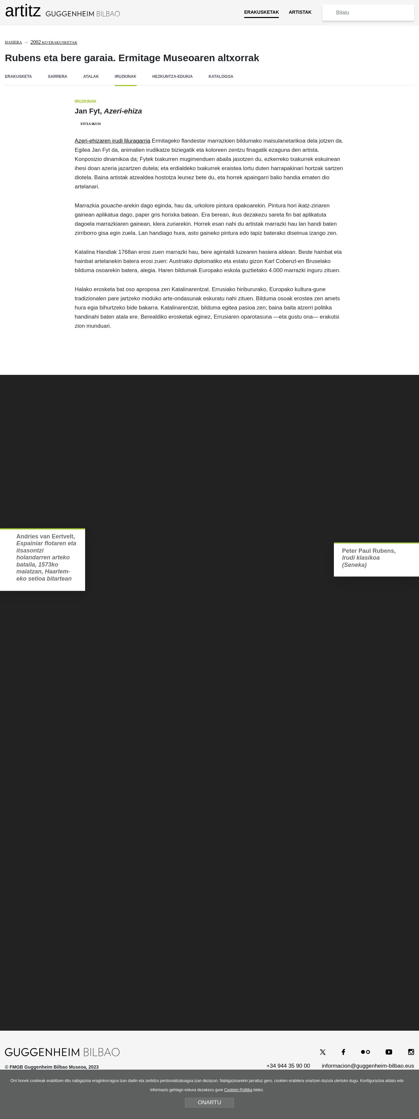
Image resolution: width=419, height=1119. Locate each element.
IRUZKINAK (126, 76)
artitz (62, 10)
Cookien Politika (238, 1090)
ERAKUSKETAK (261, 12)
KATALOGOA (221, 76)
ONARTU (209, 1102)
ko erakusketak (53, 42)
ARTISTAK (300, 12)
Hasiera (13, 42)
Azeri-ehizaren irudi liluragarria (112, 141)
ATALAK (91, 76)
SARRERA (57, 76)
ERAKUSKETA (18, 76)
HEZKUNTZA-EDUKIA (172, 76)
